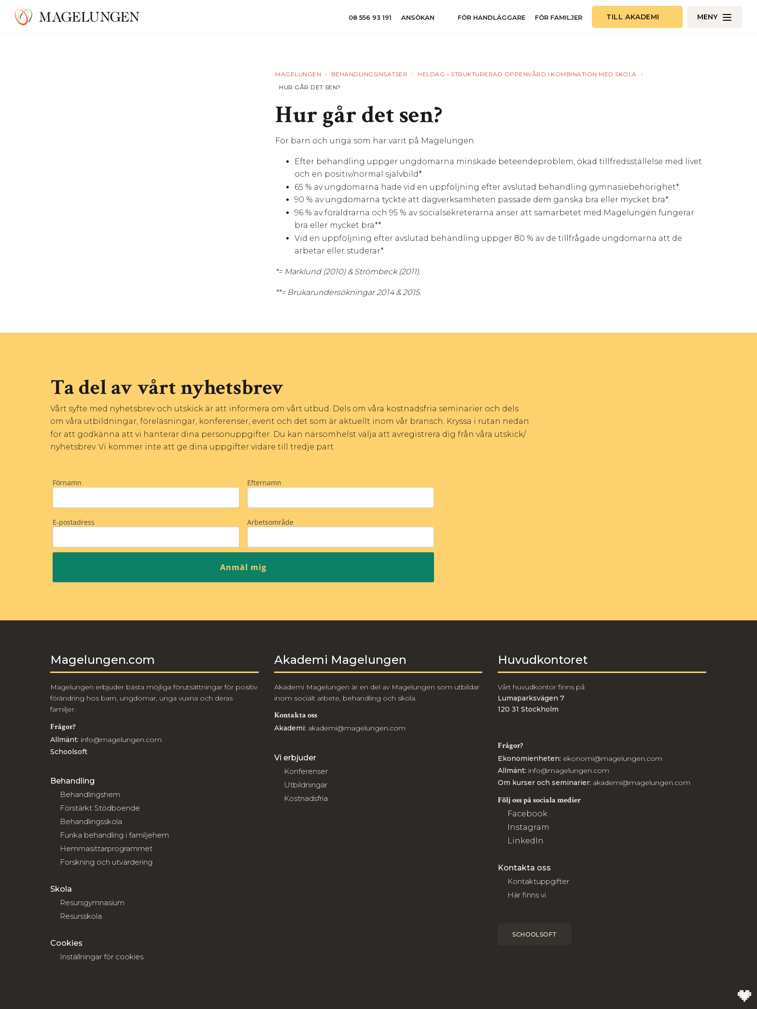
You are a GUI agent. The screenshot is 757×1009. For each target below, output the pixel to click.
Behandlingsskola (91, 821)
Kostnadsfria (306, 798)
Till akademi (632, 17)
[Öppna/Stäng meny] (715, 17)
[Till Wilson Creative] (744, 996)
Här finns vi (526, 894)
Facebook (527, 813)
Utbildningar (305, 784)
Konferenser (306, 771)
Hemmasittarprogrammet (106, 848)
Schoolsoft (534, 934)
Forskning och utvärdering (106, 862)
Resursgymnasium (92, 902)
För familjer (558, 17)
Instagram (528, 827)
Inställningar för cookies (101, 956)
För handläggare (491, 17)
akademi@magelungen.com (357, 728)
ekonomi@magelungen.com (612, 758)
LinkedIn (525, 840)
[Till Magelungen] (77, 17)
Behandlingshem (90, 794)
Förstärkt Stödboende (100, 808)
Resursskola (81, 916)
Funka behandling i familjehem (114, 835)
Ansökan (418, 17)
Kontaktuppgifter (538, 881)
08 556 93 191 (370, 17)
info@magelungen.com (120, 739)
